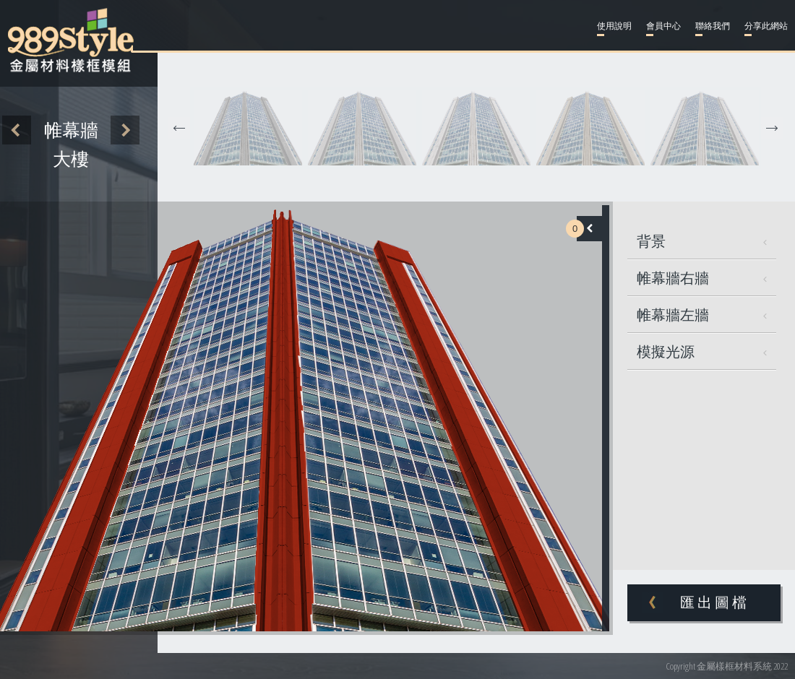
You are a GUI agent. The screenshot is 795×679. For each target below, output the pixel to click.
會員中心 (663, 26)
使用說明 (614, 26)
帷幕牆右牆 (702, 277)
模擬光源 (702, 351)
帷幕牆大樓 (71, 144)
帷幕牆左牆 (702, 314)
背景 (702, 241)
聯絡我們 (712, 26)
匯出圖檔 (714, 602)
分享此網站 (766, 26)
